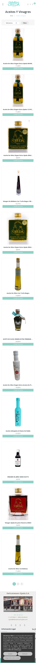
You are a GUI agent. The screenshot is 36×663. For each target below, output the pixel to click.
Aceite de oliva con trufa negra (18, 293)
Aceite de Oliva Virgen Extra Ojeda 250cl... (18, 247)
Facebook (11, 625)
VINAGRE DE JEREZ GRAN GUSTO (18, 477)
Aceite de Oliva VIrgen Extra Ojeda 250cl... (18, 155)
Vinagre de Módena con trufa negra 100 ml (18, 201)
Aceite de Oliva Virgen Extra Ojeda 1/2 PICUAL (18, 109)
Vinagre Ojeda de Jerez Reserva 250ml (18, 523)
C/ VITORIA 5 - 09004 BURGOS (18, 617)
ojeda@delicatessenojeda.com (18, 619)
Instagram (24, 625)
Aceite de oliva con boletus (18, 569)
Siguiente (22, 584)
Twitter (16, 625)
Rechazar (24, 654)
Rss (20, 625)
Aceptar (10, 654)
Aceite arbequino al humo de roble (18, 431)
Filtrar (25, 23)
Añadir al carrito (18, 68)
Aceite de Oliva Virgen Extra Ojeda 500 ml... (18, 63)
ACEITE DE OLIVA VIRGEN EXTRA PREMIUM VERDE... (18, 339)
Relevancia (12, 23)
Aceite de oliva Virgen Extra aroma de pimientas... (18, 385)
